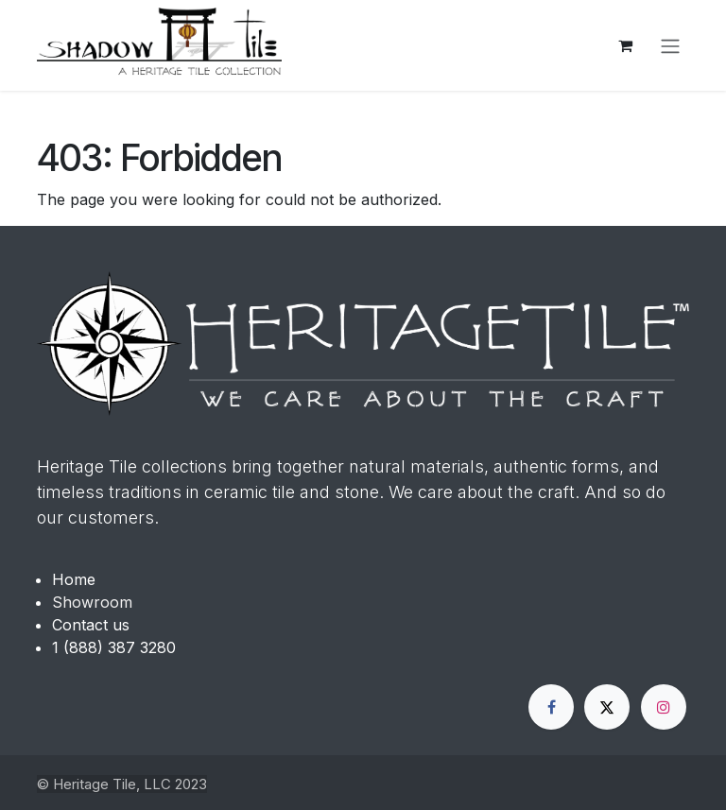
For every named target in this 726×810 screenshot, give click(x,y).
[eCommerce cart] (625, 45)
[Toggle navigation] (670, 45)
